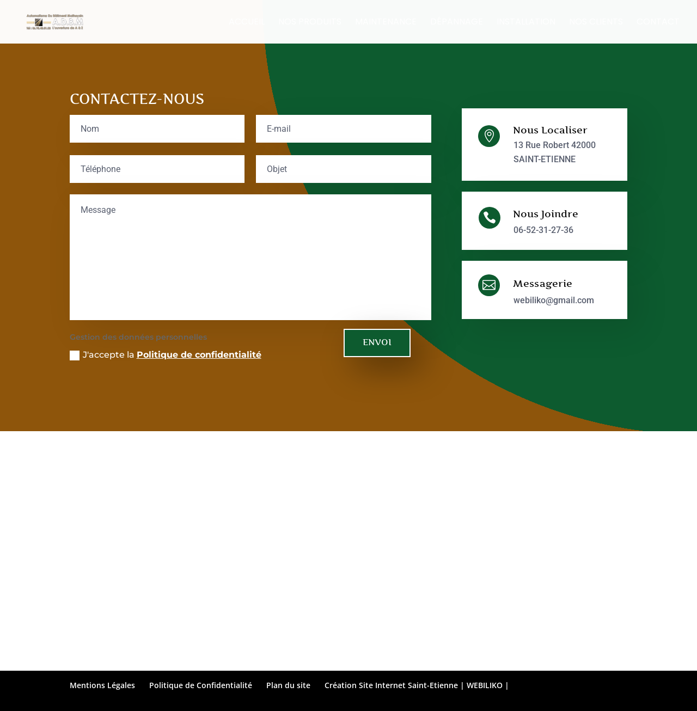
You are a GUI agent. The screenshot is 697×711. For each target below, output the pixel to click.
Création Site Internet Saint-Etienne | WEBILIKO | (417, 685)
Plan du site (288, 685)
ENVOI (377, 341)
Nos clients (596, 23)
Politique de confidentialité (199, 355)
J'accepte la (165, 355)
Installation (526, 23)
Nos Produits (309, 23)
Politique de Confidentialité (200, 685)
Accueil (247, 23)
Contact (658, 23)
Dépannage (456, 23)
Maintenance (386, 23)
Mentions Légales (102, 685)
